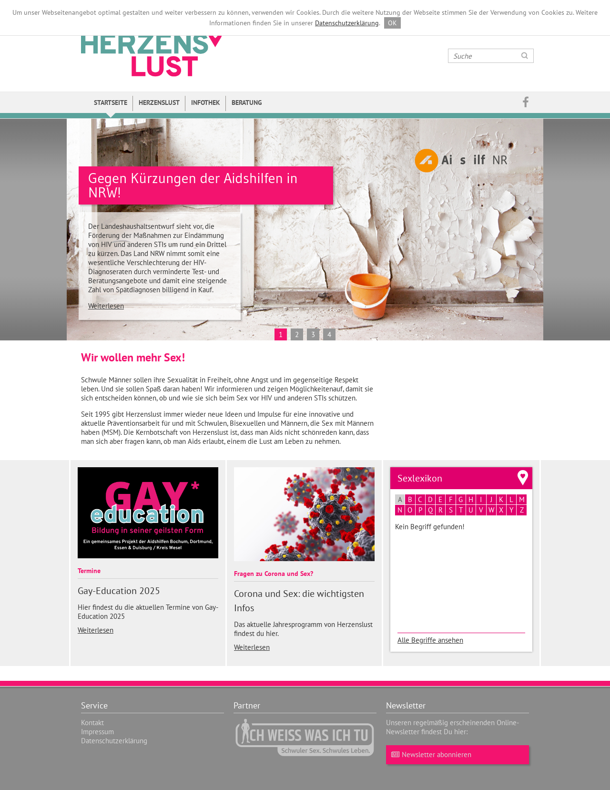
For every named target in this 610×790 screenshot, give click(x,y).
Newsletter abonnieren (429, 754)
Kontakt (92, 722)
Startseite (110, 102)
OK (392, 23)
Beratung (247, 102)
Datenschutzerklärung (347, 23)
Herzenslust (159, 102)
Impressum (97, 731)
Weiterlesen (106, 305)
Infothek (205, 102)
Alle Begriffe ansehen (430, 640)
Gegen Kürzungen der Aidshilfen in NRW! (193, 185)
